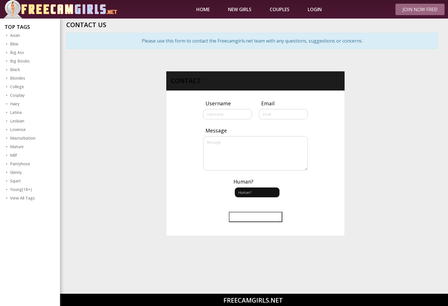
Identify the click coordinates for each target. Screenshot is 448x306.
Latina (16, 112)
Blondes (17, 78)
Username (218, 103)
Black (15, 69)
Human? (243, 181)
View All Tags (22, 198)
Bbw (14, 44)
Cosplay (17, 95)
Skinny (16, 172)
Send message (255, 217)
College (17, 86)
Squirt (15, 181)
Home (203, 9)
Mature (17, 146)
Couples (279, 9)
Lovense (18, 129)
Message (216, 130)
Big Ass (17, 52)
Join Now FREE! (420, 9)
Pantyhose (20, 163)
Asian (15, 35)
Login (315, 9)
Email (268, 103)
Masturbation (22, 138)
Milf (13, 155)
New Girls (239, 9)
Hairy (14, 103)
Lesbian (17, 121)
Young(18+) (21, 189)
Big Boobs (20, 61)
